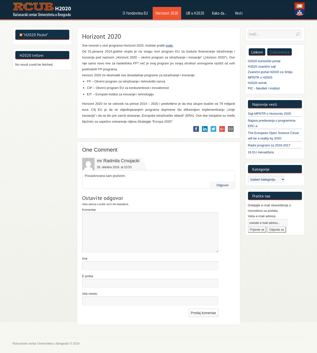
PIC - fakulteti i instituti (264, 88)
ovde (169, 45)
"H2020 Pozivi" (35, 34)
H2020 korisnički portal (264, 61)
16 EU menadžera (261, 152)
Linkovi (257, 52)
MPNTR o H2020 (260, 77)
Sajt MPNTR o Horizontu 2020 (269, 113)
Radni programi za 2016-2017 (269, 145)
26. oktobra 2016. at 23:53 (114, 167)
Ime (85, 258)
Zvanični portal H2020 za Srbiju (270, 72)
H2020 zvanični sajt (262, 66)
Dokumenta (279, 52)
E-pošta (87, 276)
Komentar (89, 210)
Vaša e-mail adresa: (262, 216)
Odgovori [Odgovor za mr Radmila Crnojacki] (223, 185)
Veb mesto (89, 294)
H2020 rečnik (257, 83)
